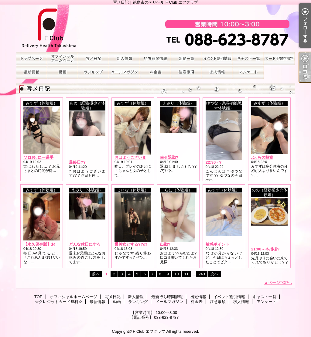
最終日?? (77, 162)
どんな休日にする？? (88, 244)
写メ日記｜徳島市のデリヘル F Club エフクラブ (155, 28)
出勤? (165, 244)
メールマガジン (124, 72)
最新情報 (31, 72)
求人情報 (217, 72)
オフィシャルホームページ (62, 58)
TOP (31, 58)
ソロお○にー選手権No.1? (45, 157)
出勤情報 (186, 58)
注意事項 (186, 72)
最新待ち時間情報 (155, 58)
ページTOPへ (280, 282)
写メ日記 (93, 58)
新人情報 (124, 58)
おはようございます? (133, 157)
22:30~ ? (213, 162)
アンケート (248, 72)
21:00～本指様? (265, 249)
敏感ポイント (217, 244)
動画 (62, 72)
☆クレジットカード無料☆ (279, 58)
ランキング (93, 72)
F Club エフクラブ (149, 331)
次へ (214, 274)
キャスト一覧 (248, 58)
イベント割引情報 (217, 58)
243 (201, 274)
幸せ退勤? (169, 157)
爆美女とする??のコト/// (136, 244)
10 (176, 274)
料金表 (155, 72)
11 (186, 274)
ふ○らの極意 (262, 157)
